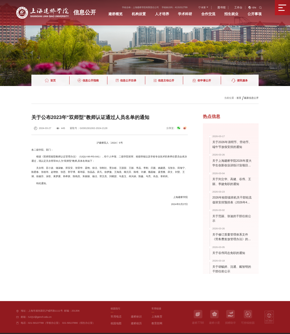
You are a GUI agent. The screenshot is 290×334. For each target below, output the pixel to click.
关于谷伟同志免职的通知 (227, 244)
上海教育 (156, 307)
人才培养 (176, 12)
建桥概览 (134, 12)
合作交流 (218, 12)
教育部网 (156, 313)
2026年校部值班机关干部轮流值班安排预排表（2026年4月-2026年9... (231, 200)
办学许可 (108, 329)
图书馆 (229, 6)
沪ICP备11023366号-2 (58, 329)
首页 (238, 97)
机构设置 (155, 12)
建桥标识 (136, 307)
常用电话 (115, 307)
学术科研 (197, 12)
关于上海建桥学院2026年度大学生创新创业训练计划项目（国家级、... (231, 164)
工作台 (244, 6)
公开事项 (260, 12)
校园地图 (115, 313)
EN (259, 6)
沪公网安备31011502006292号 (86, 329)
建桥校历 (136, 313)
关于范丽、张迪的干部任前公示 (231, 213)
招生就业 (239, 12)
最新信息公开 (251, 97)
